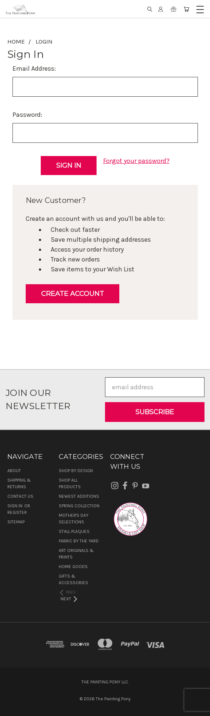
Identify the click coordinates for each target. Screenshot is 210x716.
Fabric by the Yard (79, 541)
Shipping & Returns (19, 483)
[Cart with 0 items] (186, 9)
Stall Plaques (74, 531)
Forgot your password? (136, 161)
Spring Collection (79, 505)
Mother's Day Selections (73, 518)
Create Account (72, 294)
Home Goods (73, 566)
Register (17, 512)
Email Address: (34, 68)
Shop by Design (76, 470)
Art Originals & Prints (76, 554)
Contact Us (20, 496)
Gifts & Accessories (73, 579)
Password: (27, 115)
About (14, 470)
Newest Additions (79, 496)
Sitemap (16, 521)
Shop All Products (70, 483)
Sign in (15, 505)
